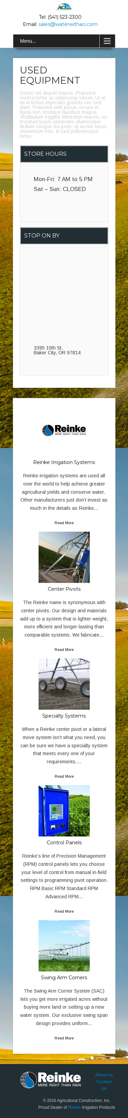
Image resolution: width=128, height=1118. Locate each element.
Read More (64, 523)
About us (104, 1074)
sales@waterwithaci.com (68, 24)
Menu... (28, 41)
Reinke (74, 1107)
